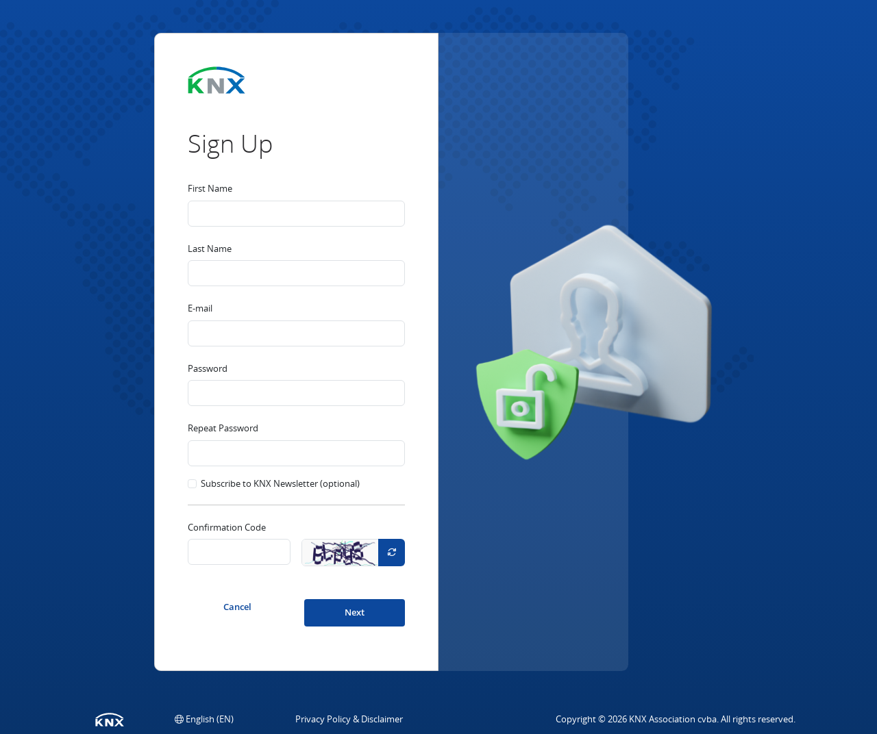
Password (207, 368)
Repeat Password (223, 428)
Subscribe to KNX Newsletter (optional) (280, 483)
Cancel (237, 606)
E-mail (200, 308)
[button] (204, 719)
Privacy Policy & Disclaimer (349, 719)
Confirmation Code (227, 527)
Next (355, 612)
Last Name (210, 248)
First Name (210, 188)
